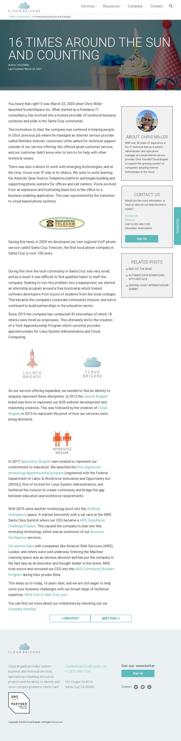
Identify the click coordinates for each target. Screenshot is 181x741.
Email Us (130, 219)
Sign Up (142, 238)
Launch (90, 396)
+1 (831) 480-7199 (77, 671)
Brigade (102, 396)
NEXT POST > (111, 618)
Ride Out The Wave (140, 269)
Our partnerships (21, 546)
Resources (111, 6)
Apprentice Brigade (36, 461)
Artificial (93, 509)
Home (12, 17)
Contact (156, 6)
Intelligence (17, 514)
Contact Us (131, 215)
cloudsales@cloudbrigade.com (86, 666)
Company (135, 6)
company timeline (22, 609)
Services (88, 6)
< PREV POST (70, 618)
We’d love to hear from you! (46, 595)
